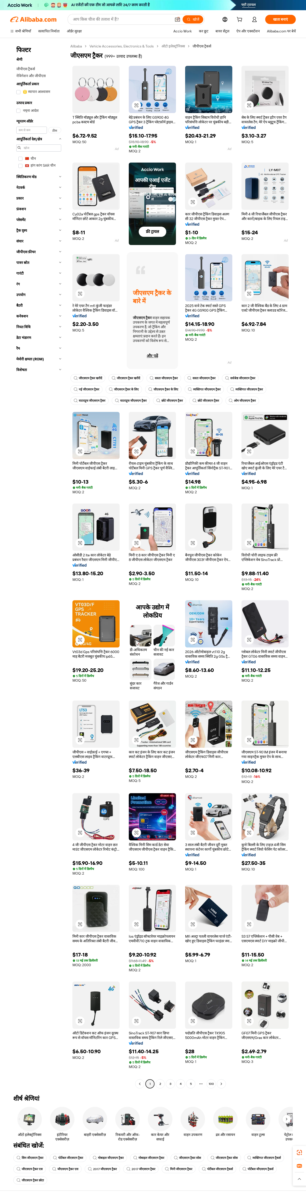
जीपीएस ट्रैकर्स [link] (202, 46)
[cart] (240, 20)
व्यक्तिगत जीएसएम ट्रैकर (204, 389)
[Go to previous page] (139, 1083)
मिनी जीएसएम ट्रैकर (178, 1169)
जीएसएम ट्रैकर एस (30, 1169)
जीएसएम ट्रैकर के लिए (124, 389)
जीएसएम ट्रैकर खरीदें (88, 378)
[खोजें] (193, 19)
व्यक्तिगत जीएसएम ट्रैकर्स (264, 1158)
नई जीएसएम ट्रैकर (86, 389)
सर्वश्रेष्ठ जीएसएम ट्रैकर (240, 378)
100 (211, 1084)
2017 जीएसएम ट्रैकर (102, 1169)
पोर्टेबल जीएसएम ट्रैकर (68, 1158)
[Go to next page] (221, 1083)
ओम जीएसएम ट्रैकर (242, 401)
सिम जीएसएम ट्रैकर (30, 1158)
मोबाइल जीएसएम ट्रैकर (108, 1158)
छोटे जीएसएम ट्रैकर (169, 401)
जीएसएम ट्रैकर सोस (187, 1158)
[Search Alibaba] (121, 19)
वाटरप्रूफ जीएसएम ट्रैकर (89, 401)
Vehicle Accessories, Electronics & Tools (122, 46)
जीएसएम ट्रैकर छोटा (30, 1180)
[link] (299, 1152)
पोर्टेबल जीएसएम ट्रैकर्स (217, 1169)
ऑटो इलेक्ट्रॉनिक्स (173, 46)
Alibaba (76, 46)
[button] (177, 19)
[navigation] (38, 565)
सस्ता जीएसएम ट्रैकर (164, 378)
